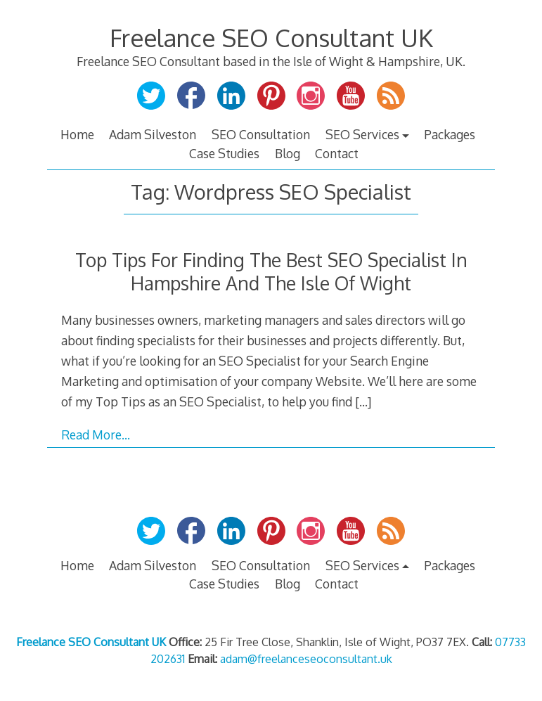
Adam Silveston (152, 134)
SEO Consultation (261, 134)
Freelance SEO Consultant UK (271, 37)
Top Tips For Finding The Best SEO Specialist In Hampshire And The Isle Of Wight (271, 271)
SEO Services (362, 134)
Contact (337, 153)
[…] (363, 401)
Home (77, 134)
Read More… (95, 434)
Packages (449, 134)
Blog (287, 153)
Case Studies (224, 153)
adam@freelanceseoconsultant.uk (306, 659)
